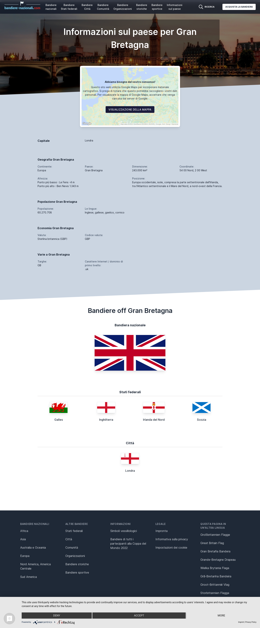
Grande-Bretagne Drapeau (218, 559)
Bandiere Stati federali (69, 6)
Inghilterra (106, 419)
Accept (139, 615)
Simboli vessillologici (123, 531)
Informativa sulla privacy (171, 539)
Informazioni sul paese (174, 6)
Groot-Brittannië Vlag (214, 584)
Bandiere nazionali (51, 6)
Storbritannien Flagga (214, 593)
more (221, 615)
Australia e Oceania (33, 547)
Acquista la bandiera (239, 6)
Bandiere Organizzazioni (122, 6)
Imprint (241, 622)
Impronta (161, 531)
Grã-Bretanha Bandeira (215, 576)
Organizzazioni (75, 556)
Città (68, 539)
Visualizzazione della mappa (130, 109)
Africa (24, 531)
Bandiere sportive (156, 6)
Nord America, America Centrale (35, 566)
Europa (24, 556)
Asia (23, 539)
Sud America (28, 577)
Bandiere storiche (141, 6)
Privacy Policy (250, 622)
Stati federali (74, 531)
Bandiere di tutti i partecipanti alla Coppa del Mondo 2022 (128, 543)
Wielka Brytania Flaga (214, 568)
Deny (56, 615)
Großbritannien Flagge (215, 534)
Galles (58, 419)
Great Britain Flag (212, 543)
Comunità (71, 547)
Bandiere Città (87, 6)
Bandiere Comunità (103, 6)
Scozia (201, 419)
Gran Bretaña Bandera (215, 551)
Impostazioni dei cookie (171, 547)
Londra (130, 470)
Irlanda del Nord (154, 419)
